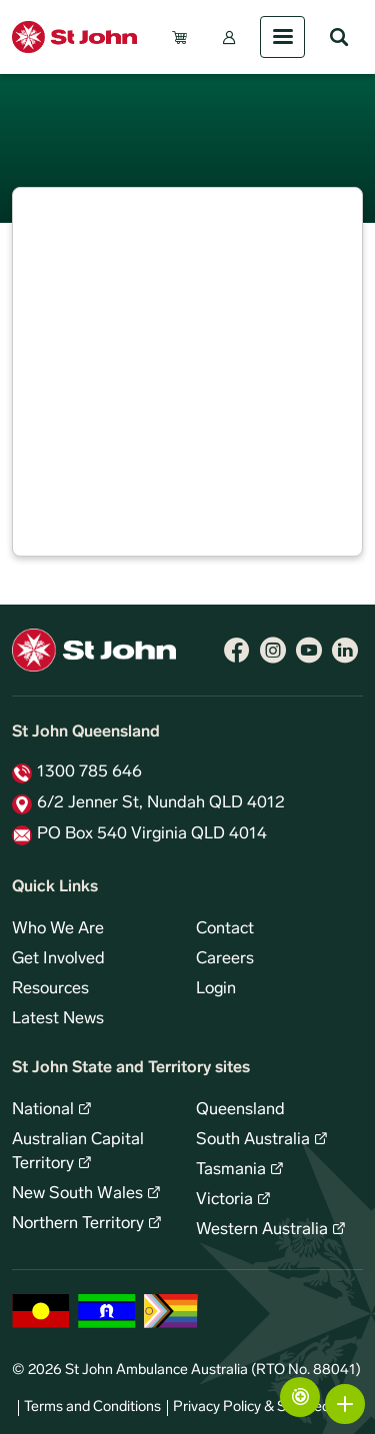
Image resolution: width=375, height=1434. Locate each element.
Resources (50, 989)
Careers (225, 959)
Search (339, 37)
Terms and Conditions (92, 1407)
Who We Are (58, 929)
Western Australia (262, 1230)
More (345, 1404)
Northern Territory (78, 1224)
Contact (225, 929)
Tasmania (231, 1170)
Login (216, 989)
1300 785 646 (89, 772)
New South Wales (77, 1194)
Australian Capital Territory (78, 1152)
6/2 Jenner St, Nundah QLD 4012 (161, 803)
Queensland (240, 1110)
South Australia (253, 1140)
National (43, 1110)
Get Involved (58, 959)
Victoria (224, 1200)
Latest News (58, 1019)
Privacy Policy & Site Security (265, 1407)
